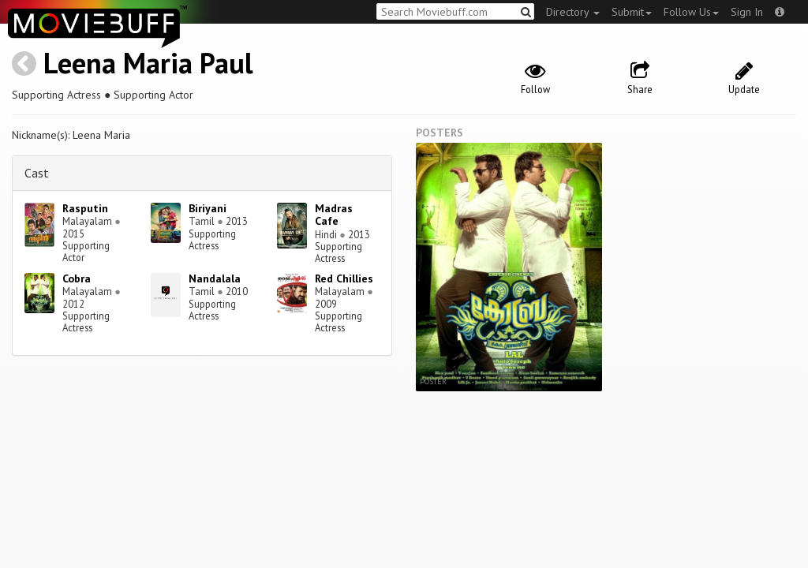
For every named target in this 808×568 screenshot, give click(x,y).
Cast (36, 173)
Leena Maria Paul (148, 62)
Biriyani (207, 208)
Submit (632, 12)
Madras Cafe (334, 215)
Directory (573, 12)
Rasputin (85, 208)
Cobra (76, 278)
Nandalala (215, 278)
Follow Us (691, 12)
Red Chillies (344, 278)
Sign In (747, 12)
